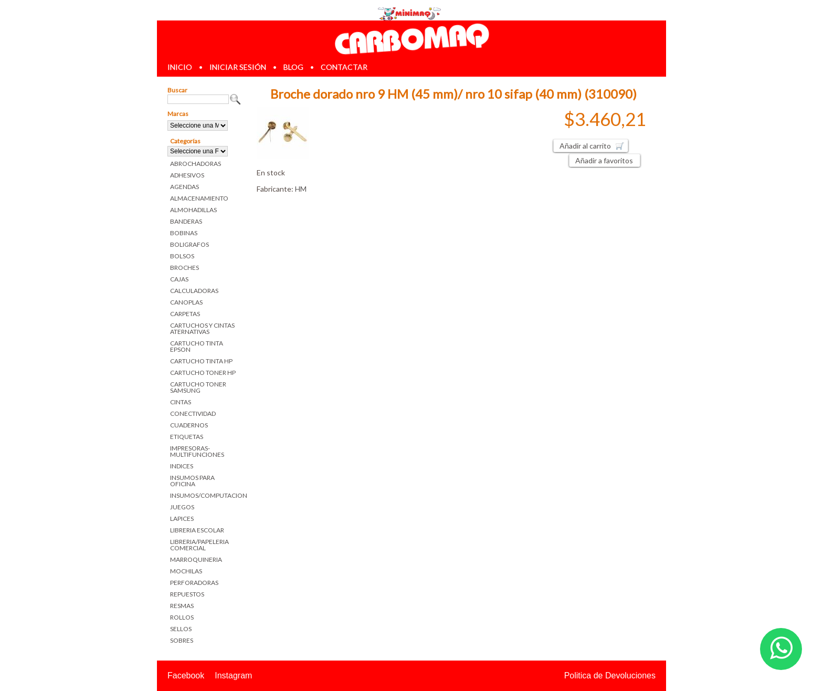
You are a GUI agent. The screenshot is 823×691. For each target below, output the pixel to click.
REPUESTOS (187, 594)
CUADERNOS (189, 425)
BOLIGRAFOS (189, 244)
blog (293, 66)
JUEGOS (182, 507)
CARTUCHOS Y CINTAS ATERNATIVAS (202, 328)
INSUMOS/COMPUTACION (205, 495)
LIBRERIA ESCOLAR (197, 530)
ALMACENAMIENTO (199, 198)
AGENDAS (184, 187)
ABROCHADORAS (195, 163)
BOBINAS (183, 233)
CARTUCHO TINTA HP (201, 361)
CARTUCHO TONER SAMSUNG (198, 387)
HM (301, 188)
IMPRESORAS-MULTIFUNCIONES (197, 451)
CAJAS (179, 279)
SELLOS (181, 629)
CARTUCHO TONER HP (203, 372)
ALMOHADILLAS (193, 210)
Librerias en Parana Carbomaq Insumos (411, 39)
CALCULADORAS (194, 291)
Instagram (233, 675)
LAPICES (182, 518)
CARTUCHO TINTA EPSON (196, 346)
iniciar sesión (237, 66)
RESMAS (182, 606)
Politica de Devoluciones (610, 675)
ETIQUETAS (186, 437)
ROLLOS (182, 617)
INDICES (181, 466)
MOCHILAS (186, 571)
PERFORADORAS (194, 583)
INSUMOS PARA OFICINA (192, 481)
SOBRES (181, 640)
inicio (179, 66)
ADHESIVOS (187, 175)
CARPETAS (185, 314)
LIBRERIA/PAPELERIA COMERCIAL (199, 545)
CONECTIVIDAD (193, 413)
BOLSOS (182, 256)
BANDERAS (186, 221)
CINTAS (180, 402)
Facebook (185, 675)
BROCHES (184, 267)
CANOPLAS (186, 302)
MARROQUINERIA (196, 559)
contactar (344, 66)
